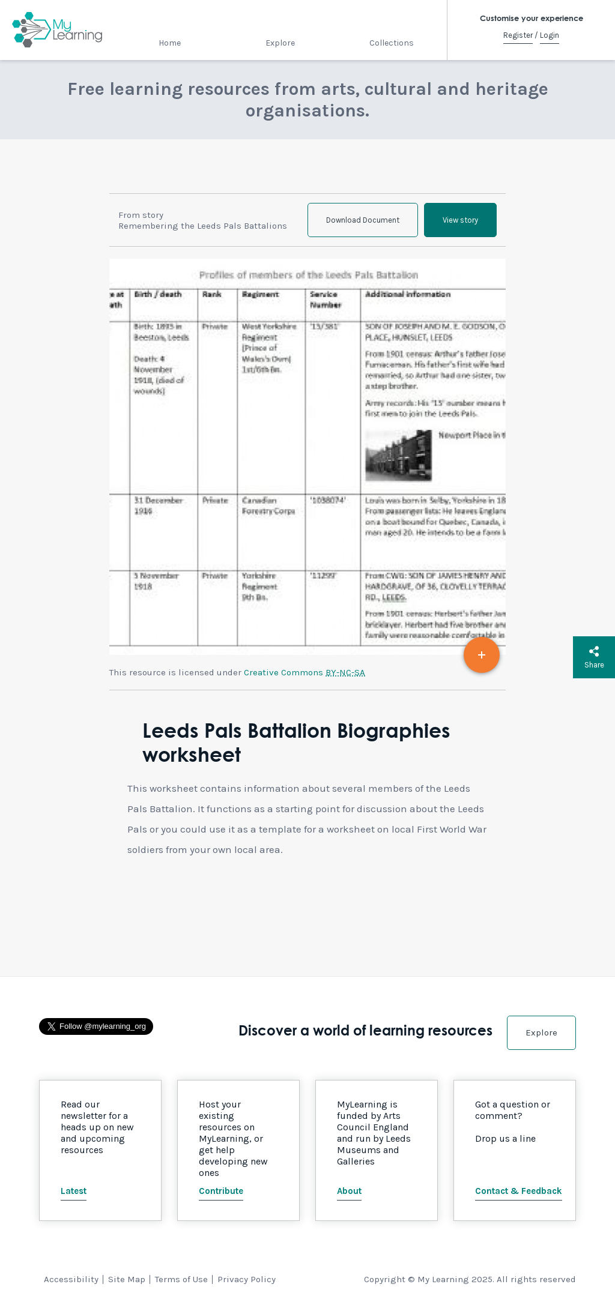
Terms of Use (181, 1279)
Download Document (362, 220)
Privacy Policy (246, 1279)
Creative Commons (304, 672)
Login (549, 35)
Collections (391, 43)
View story (460, 220)
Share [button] (594, 657)
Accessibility (71, 1279)
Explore (280, 43)
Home (170, 43)
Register (518, 35)
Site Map (126, 1279)
